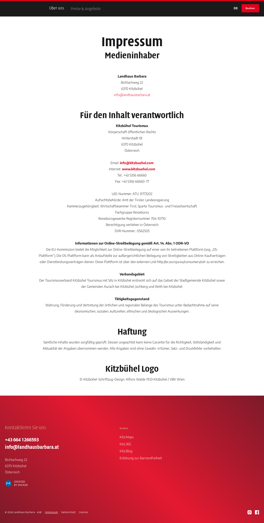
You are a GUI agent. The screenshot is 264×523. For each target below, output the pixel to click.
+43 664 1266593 (22, 440)
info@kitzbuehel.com (136, 163)
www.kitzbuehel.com (138, 169)
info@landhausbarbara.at (132, 95)
